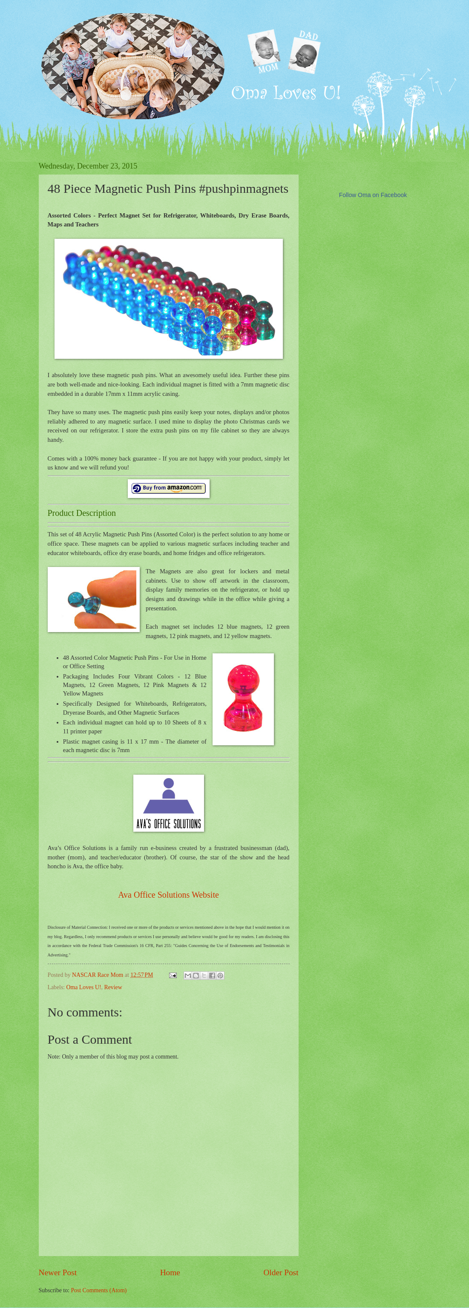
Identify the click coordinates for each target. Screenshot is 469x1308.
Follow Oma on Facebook (373, 195)
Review (113, 987)
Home (170, 1272)
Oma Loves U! (83, 987)
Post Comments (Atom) (99, 1290)
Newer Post (58, 1272)
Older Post (280, 1272)
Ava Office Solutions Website (168, 894)
